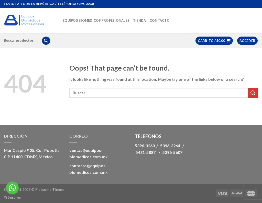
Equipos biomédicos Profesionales (96, 20)
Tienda (139, 20)
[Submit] (253, 93)
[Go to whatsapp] (12, 188)
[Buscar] (46, 41)
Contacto (160, 20)
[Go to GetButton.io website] (12, 197)
